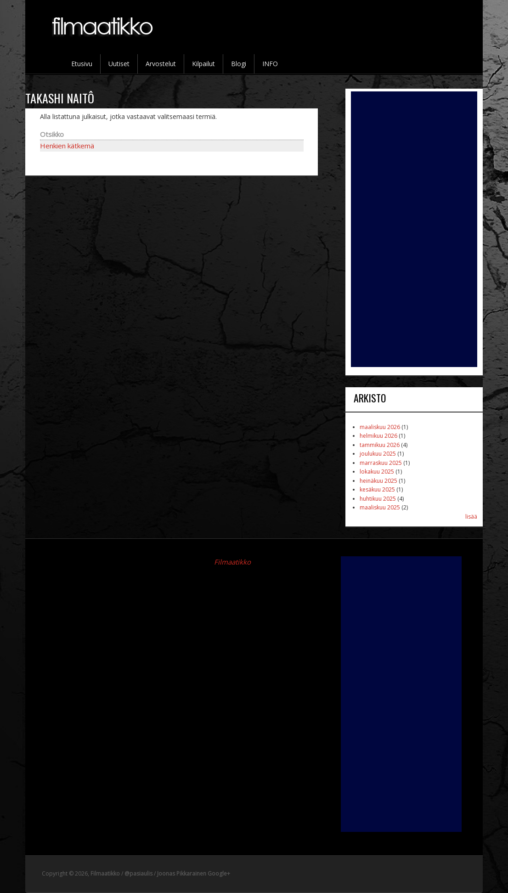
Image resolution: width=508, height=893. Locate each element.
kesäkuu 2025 (377, 489)
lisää (471, 516)
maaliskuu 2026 (380, 427)
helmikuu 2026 (378, 436)
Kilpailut (203, 63)
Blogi (238, 63)
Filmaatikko (232, 561)
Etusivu (81, 63)
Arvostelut (161, 63)
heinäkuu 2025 (378, 481)
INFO (270, 63)
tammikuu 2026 (380, 445)
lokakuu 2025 (377, 471)
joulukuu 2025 (378, 454)
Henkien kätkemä (67, 145)
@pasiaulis (138, 873)
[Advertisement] (414, 229)
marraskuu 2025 (381, 463)
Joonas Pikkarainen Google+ (193, 873)
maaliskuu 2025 (380, 507)
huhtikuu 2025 (378, 499)
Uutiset (119, 63)
